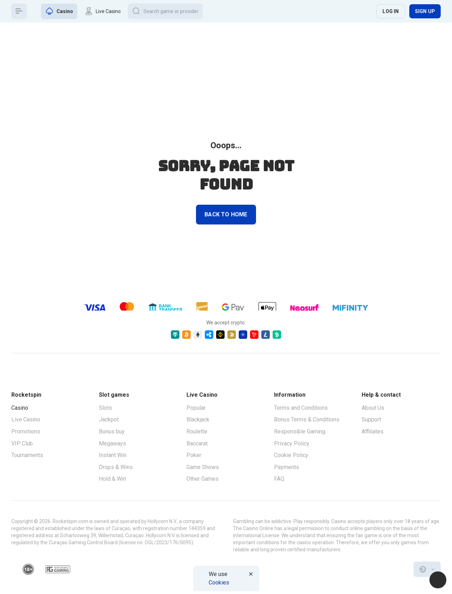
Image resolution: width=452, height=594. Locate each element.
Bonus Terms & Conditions (306, 419)
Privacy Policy (291, 443)
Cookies (219, 582)
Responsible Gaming (299, 431)
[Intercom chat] (437, 579)
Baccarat (197, 443)
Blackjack (197, 419)
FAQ (279, 478)
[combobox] (427, 569)
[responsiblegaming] (57, 569)
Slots (105, 407)
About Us (373, 407)
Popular (196, 407)
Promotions (25, 431)
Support (371, 419)
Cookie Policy (291, 455)
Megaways (112, 443)
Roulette (196, 431)
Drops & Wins (116, 467)
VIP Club (22, 443)
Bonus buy (112, 431)
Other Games (202, 478)
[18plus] (28, 569)
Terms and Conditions (301, 407)
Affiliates (372, 431)
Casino (19, 407)
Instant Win (112, 455)
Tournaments (27, 455)
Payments (286, 467)
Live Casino (25, 419)
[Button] (19, 11)
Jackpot (109, 419)
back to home (225, 214)
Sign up (425, 11)
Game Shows (202, 467)
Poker (193, 455)
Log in (390, 11)
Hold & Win (112, 478)
